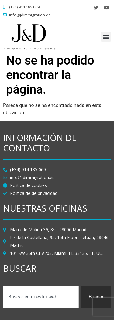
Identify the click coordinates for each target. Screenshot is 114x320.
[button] (106, 37)
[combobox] (41, 297)
